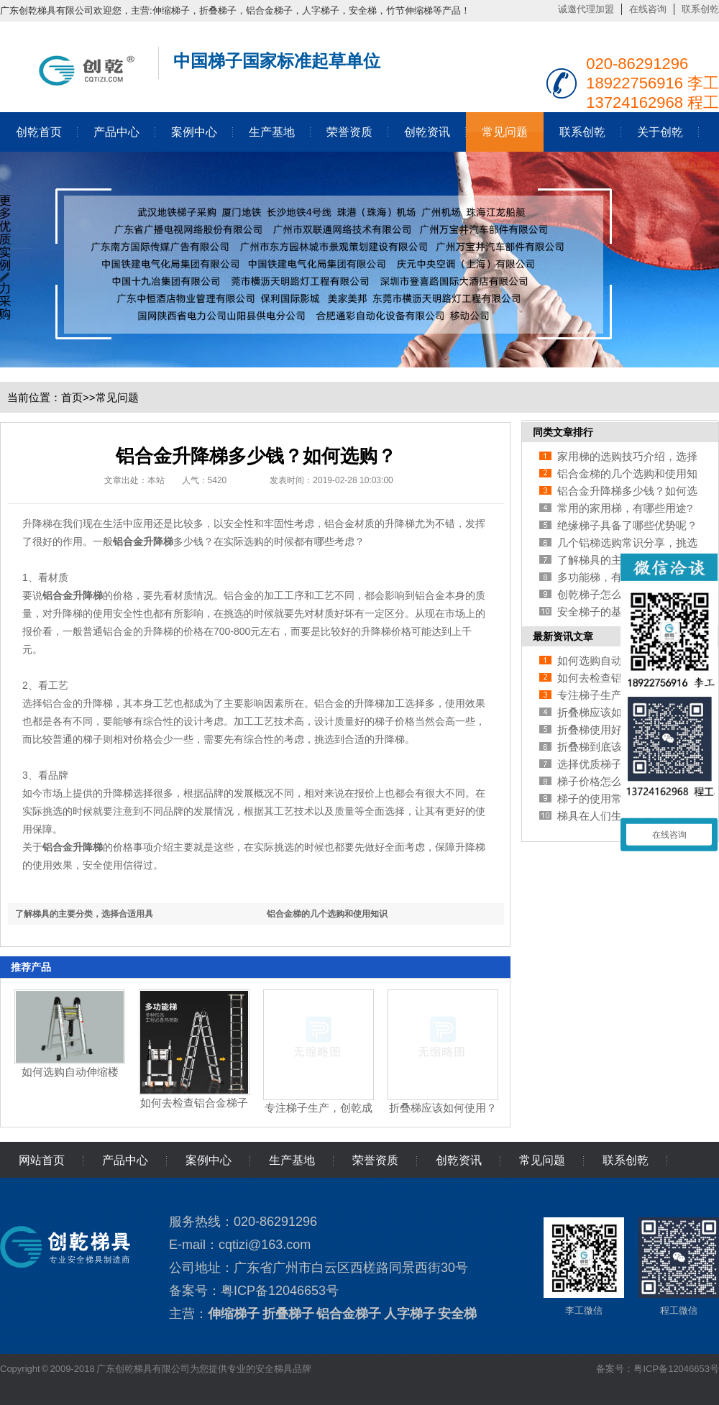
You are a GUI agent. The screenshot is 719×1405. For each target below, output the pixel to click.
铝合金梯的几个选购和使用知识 (327, 914)
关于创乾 (660, 132)
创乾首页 (39, 132)
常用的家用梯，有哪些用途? (624, 508)
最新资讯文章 (563, 636)
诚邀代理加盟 (586, 9)
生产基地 (272, 132)
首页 (72, 397)
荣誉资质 (349, 132)
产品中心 (116, 132)
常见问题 (505, 132)
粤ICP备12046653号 (280, 1290)
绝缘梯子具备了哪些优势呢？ (627, 525)
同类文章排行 (563, 432)
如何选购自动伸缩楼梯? (614, 660)
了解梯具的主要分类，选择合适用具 (84, 914)
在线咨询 (648, 9)
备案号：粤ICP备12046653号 (657, 1368)
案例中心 (194, 132)
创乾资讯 (427, 132)
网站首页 (42, 1160)
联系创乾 (700, 9)
